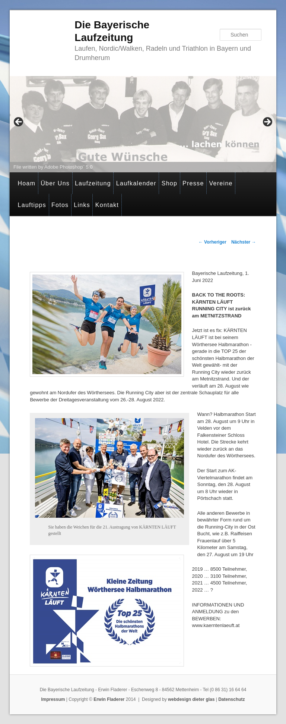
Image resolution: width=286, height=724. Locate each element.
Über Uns (55, 183)
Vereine (220, 183)
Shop (170, 183)
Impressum (53, 699)
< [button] (19, 122)
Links (82, 205)
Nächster (243, 242)
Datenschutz (231, 699)
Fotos (60, 205)
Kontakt (107, 205)
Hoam (26, 183)
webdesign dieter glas (191, 699)
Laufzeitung (93, 183)
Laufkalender (136, 183)
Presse (193, 183)
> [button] (267, 122)
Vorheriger (212, 242)
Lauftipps (32, 205)
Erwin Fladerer (108, 699)
